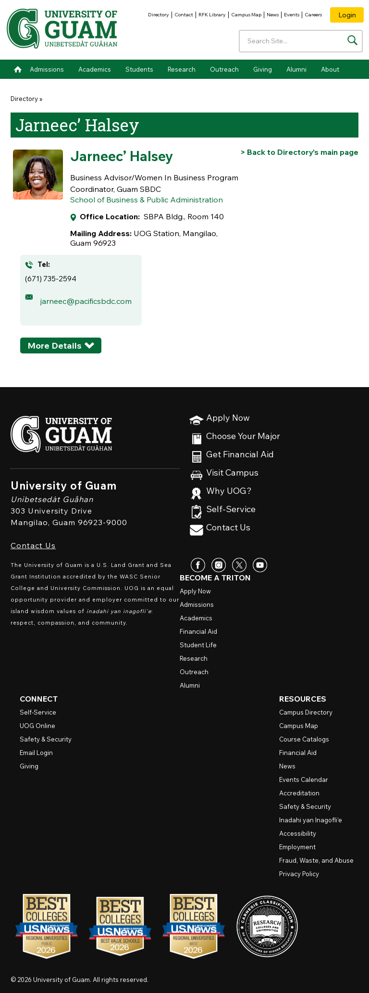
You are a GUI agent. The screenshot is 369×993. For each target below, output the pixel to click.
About (330, 69)
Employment (297, 847)
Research (182, 69)
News (273, 15)
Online (37, 725)
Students (139, 69)
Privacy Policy (299, 874)
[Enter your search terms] (301, 41)
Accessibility (297, 833)
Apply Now (228, 418)
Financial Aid (198, 631)
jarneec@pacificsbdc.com (86, 301)
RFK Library (212, 15)
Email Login (36, 752)
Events (291, 15)
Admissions (47, 69)
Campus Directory (305, 712)
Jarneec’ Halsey (121, 155)
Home (18, 69)
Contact (183, 15)
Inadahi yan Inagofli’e (310, 820)
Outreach (224, 69)
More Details (54, 345)
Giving (262, 69)
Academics (94, 69)
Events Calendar (303, 779)
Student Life (198, 645)
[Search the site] (352, 40)
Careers (313, 15)
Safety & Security (46, 739)
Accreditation (299, 793)
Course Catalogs (304, 739)
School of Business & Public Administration (146, 199)
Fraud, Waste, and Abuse (316, 860)
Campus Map (246, 15)
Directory (158, 15)
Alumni (296, 69)
